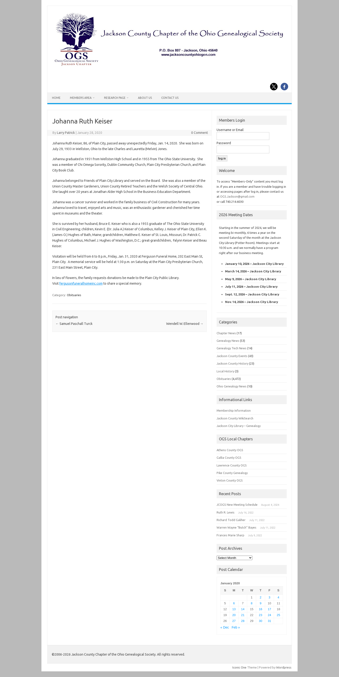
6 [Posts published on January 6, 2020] (234, 603)
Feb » (236, 627)
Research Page (114, 97)
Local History (225, 371)
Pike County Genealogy (232, 472)
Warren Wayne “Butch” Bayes (236, 527)
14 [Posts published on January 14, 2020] (242, 609)
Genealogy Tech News (231, 348)
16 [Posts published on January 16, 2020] (260, 609)
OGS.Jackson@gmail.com (237, 196)
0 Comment (199, 133)
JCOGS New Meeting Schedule (237, 504)
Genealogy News (228, 340)
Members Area (81, 97)
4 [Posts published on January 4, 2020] (278, 597)
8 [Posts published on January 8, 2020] (251, 603)
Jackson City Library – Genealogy (239, 425)
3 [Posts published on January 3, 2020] (269, 597)
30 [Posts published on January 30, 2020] (260, 621)
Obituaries (74, 295)
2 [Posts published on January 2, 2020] (260, 597)
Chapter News (226, 333)
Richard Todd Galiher (231, 520)
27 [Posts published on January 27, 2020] (234, 621)
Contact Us (169, 97)
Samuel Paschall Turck (74, 324)
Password (224, 143)
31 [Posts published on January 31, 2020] (269, 621)
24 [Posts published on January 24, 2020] (269, 615)
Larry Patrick (66, 133)
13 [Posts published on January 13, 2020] (234, 609)
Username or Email (230, 130)
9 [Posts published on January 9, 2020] (260, 603)
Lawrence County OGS (232, 465)
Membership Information (234, 410)
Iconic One (239, 667)
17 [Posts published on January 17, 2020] (269, 609)
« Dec (224, 627)
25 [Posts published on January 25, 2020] (278, 615)
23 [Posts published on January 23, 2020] (260, 615)
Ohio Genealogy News (231, 386)
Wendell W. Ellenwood (184, 324)
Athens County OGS (230, 450)
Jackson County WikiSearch (235, 418)
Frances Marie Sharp (230, 535)
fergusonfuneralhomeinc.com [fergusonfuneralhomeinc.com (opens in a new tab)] (81, 283)
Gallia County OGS (229, 457)
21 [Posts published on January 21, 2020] (242, 615)
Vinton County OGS (230, 480)
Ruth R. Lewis (225, 512)
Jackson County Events (232, 356)
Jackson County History (232, 363)
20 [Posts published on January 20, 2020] (234, 615)
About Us (145, 97)
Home (56, 97)
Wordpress (283, 667)
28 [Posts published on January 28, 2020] (242, 621)
